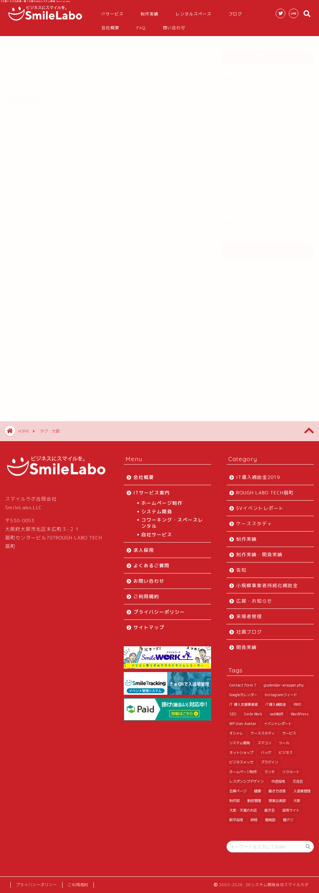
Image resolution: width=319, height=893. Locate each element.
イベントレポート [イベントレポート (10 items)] (272, 303)
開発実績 (248, 152)
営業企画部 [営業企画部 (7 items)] (271, 370)
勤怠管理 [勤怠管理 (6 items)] (248, 370)
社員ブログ (243, 219)
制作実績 (149, 13)
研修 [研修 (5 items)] (248, 390)
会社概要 (110, 27)
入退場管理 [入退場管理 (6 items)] (296, 361)
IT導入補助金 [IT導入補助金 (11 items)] (270, 284)
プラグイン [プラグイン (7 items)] (285, 332)
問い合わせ (174, 27)
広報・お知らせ (248, 168)
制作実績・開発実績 (253, 132)
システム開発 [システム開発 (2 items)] (286, 313)
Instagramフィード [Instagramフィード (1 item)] (275, 274)
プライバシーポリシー (159, 612)
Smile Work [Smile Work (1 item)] (232, 293)
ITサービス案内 (151, 492)
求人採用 (143, 550)
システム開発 (156, 511)
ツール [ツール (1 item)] (250, 322)
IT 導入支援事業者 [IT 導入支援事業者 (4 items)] (237, 284)
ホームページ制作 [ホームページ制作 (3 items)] (237, 341)
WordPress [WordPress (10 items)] (279, 293)
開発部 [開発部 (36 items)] (264, 390)
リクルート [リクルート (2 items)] (285, 341)
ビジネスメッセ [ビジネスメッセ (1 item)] (257, 332)
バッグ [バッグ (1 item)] (299, 322)
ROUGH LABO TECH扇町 (259, 74)
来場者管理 (243, 204)
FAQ (141, 27)
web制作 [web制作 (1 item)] (256, 293)
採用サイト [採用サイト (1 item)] (285, 380)
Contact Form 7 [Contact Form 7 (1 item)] (236, 265)
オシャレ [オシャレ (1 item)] (300, 303)
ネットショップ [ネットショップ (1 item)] (275, 322)
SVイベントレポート (254, 101)
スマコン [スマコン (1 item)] (230, 322)
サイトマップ (148, 627)
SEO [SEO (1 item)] (306, 284)
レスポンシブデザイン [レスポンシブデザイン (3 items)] (240, 351)
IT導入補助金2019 (260, 180)
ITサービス (112, 13)
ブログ (235, 13)
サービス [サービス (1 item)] (262, 313)
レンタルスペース (193, 13)
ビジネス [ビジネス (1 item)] (230, 332)
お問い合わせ (148, 581)
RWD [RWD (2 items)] (291, 284)
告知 (243, 86)
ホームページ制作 (162, 503)
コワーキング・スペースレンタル (172, 522)
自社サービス (156, 534)
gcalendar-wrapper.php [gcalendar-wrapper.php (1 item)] (278, 265)
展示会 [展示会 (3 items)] (263, 380)
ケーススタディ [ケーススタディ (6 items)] (235, 313)
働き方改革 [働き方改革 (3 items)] (271, 361)
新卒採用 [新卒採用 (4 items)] (230, 390)
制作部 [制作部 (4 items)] (228, 370)
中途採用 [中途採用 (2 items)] (272, 351)
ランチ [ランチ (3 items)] (263, 341)
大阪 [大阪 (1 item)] (290, 370)
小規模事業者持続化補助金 (269, 188)
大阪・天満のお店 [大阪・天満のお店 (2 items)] (237, 380)
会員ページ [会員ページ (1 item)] (232, 361)
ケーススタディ (248, 117)
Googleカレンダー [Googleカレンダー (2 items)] (237, 274)
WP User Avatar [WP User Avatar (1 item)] (237, 303)
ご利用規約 (146, 596)
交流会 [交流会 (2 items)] (292, 351)
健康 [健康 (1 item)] (251, 361)
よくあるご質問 (151, 565)
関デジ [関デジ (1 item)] (282, 390)
